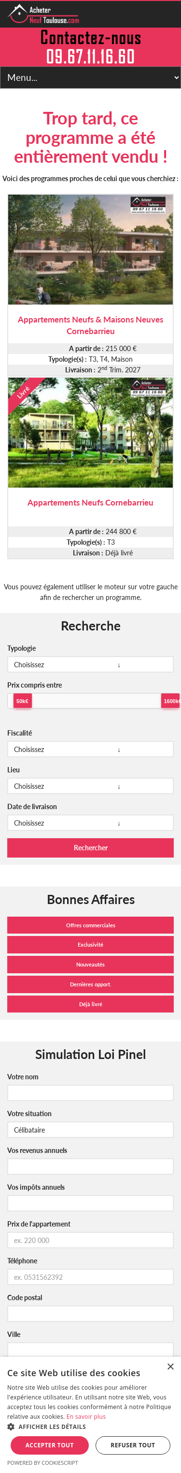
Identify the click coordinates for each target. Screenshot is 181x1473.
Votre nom (23, 1077)
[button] (90, 1427)
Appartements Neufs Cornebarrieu (90, 502)
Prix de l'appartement (38, 1224)
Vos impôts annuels (36, 1187)
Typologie (21, 648)
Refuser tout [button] (133, 1445)
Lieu (13, 770)
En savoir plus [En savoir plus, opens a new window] (86, 1416)
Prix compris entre (34, 685)
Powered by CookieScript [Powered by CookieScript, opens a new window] (42, 1462)
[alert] (90, 1415)
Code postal (24, 1297)
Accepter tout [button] (50, 1445)
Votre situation (29, 1113)
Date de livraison (32, 806)
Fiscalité (19, 733)
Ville (13, 1334)
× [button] (170, 1367)
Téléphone (22, 1261)
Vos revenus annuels (37, 1150)
